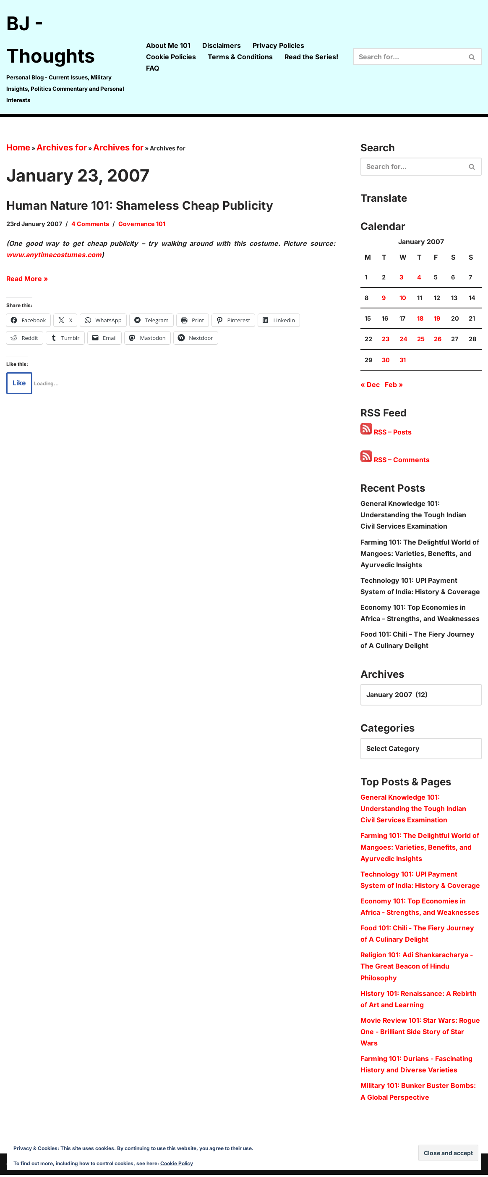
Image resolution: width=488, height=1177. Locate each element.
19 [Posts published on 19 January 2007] (437, 319)
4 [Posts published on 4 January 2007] (419, 278)
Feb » (394, 385)
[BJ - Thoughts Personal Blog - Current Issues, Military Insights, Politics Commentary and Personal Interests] (69, 57)
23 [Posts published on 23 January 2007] (385, 339)
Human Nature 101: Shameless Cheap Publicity (139, 205)
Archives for (62, 147)
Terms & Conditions (240, 57)
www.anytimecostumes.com (54, 254)
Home (18, 147)
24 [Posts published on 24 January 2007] (403, 339)
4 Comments (90, 223)
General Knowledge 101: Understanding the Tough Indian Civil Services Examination (413, 515)
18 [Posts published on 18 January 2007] (420, 319)
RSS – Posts (386, 433)
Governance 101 (141, 223)
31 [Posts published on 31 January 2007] (402, 360)
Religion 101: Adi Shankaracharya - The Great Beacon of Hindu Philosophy (416, 968)
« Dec (370, 385)
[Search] (408, 56)
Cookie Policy (176, 1163)
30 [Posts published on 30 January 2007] (386, 360)
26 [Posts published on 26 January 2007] (437, 339)
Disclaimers (221, 45)
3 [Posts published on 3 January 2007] (401, 278)
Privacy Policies (278, 45)
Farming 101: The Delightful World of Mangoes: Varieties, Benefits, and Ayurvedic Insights (419, 554)
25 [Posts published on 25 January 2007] (421, 339)
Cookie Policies (171, 57)
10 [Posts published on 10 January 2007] (402, 298)
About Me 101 (168, 45)
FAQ (152, 68)
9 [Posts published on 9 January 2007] (384, 298)
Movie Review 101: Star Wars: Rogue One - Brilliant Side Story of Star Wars (420, 1033)
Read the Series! (311, 57)
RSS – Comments (395, 460)
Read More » (27, 279)
